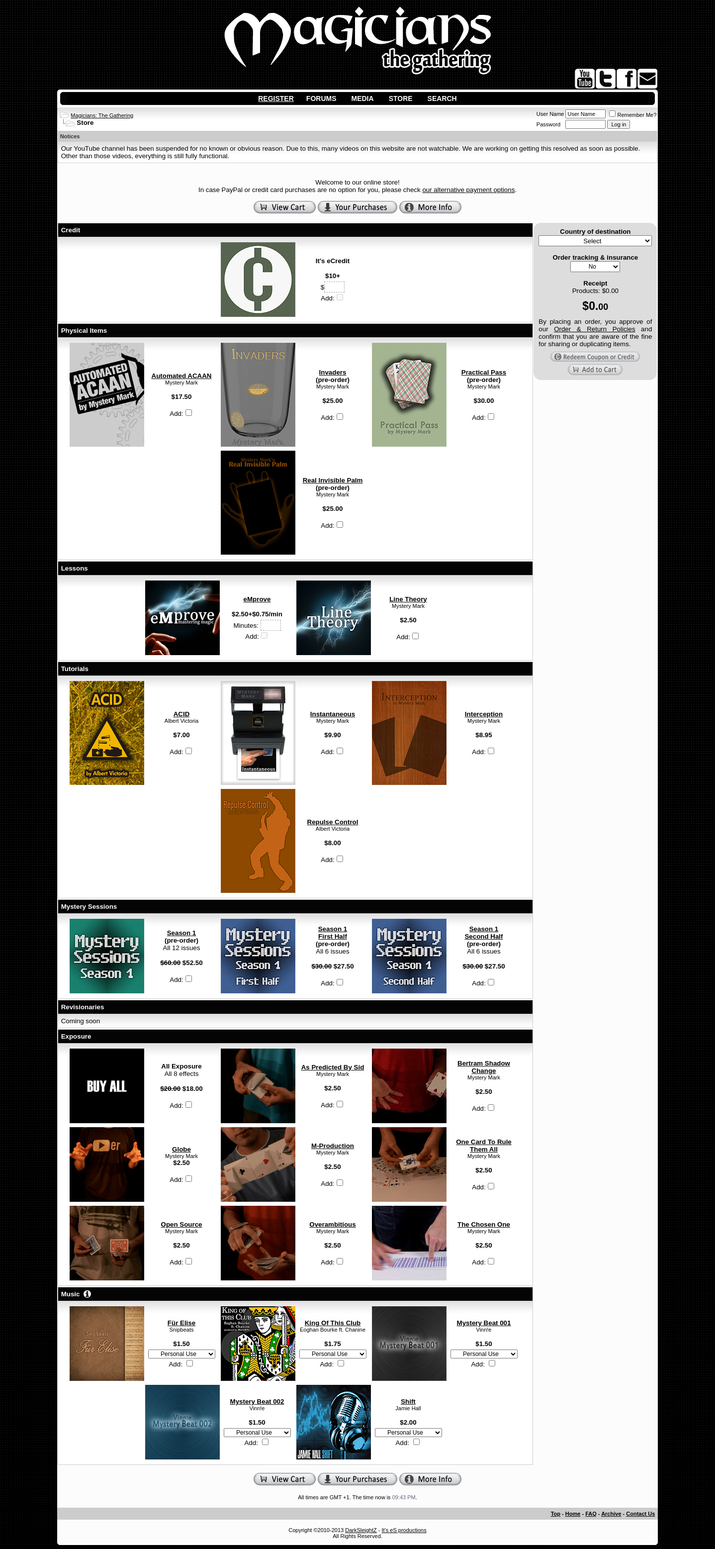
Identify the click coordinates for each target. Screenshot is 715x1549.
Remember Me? (632, 115)
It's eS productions (404, 1530)
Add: (332, 298)
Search (442, 98)
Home (573, 1514)
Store (401, 98)
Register (276, 98)
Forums (321, 98)
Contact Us (640, 1514)
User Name (550, 114)
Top (555, 1514)
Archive (611, 1514)
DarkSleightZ (361, 1530)
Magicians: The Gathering (102, 115)
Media (363, 98)
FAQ (591, 1514)
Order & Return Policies (594, 329)
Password (548, 124)
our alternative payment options (468, 190)
